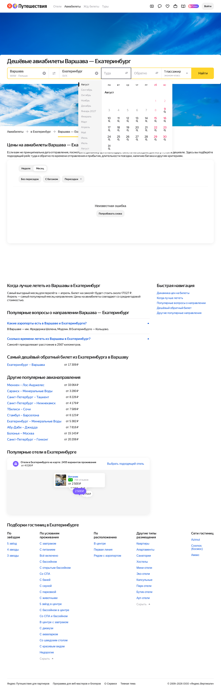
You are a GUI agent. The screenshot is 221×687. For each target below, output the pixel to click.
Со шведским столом (54, 640)
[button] (208, 6)
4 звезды (13, 549)
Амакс (195, 554)
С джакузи (46, 628)
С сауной (46, 585)
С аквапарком (49, 634)
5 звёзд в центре (51, 604)
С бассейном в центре (54, 610)
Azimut (195, 539)
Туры (105, 6)
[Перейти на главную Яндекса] (9, 6)
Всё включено (49, 555)
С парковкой (48, 591)
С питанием (47, 549)
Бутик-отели (144, 591)
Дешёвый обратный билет (174, 308)
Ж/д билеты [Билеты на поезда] (91, 6)
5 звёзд (12, 543)
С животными (49, 598)
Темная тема (127, 683)
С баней (45, 579)
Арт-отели (143, 598)
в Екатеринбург (41, 131)
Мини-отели (144, 567)
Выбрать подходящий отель (125, 463)
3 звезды (13, 555)
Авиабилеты (72, 6)
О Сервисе (110, 683)
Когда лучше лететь (170, 298)
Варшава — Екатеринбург (75, 131)
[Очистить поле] (44, 73)
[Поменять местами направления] (54, 73)
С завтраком (48, 543)
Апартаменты (145, 549)
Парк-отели (144, 585)
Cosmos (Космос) (197, 547)
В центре (100, 543)
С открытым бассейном (55, 567)
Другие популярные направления (179, 313)
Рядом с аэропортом (107, 555)
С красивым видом (52, 646)
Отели (57, 6)
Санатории (144, 555)
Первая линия (103, 549)
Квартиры (143, 543)
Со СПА (45, 573)
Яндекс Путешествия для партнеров (28, 683)
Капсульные (144, 579)
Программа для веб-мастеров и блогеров (77, 683)
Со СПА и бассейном (54, 616)
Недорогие (47, 652)
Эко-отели (143, 573)
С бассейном (48, 561)
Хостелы (142, 561)
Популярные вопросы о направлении (181, 303)
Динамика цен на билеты (173, 293)
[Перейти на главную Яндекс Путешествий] (29, 6)
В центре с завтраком (54, 622)
